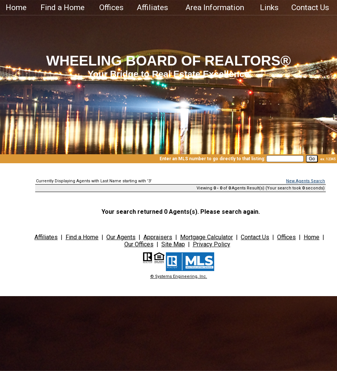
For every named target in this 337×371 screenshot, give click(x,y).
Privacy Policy (211, 244)
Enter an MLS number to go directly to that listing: (212, 158)
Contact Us (310, 7)
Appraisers (157, 237)
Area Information (214, 7)
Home (16, 7)
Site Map (173, 244)
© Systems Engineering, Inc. (178, 276)
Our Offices (139, 244)
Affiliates (152, 7)
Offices (111, 7)
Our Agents (121, 237)
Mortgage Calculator (206, 237)
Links (269, 7)
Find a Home (62, 7)
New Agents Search (305, 181)
